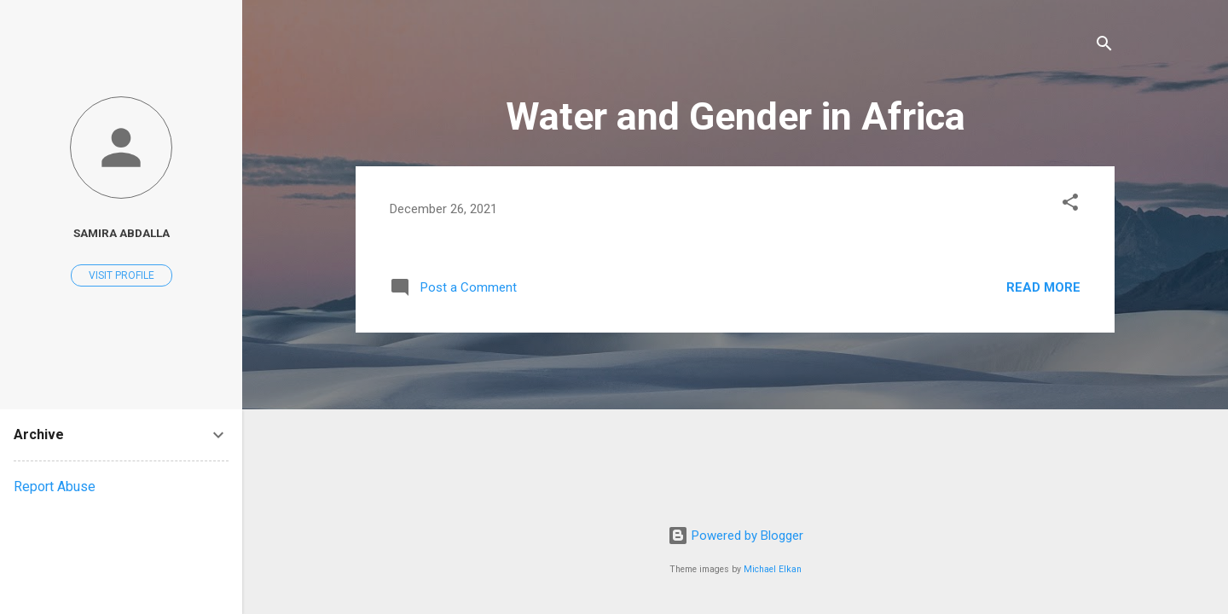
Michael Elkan (773, 569)
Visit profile (121, 275)
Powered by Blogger (735, 535)
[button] (1070, 205)
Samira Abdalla (121, 233)
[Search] (1104, 46)
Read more (1043, 287)
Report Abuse (55, 486)
